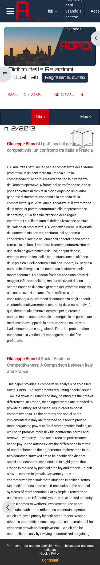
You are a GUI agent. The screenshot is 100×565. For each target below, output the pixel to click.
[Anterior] (8, 507)
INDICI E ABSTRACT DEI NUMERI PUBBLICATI (64, 95)
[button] (53, 11)
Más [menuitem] (84, 116)
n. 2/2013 (82, 95)
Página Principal (13, 95)
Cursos (24, 95)
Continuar (50, 560)
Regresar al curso (65, 77)
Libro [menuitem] (40, 116)
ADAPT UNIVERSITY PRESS (37, 95)
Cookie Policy (50, 553)
